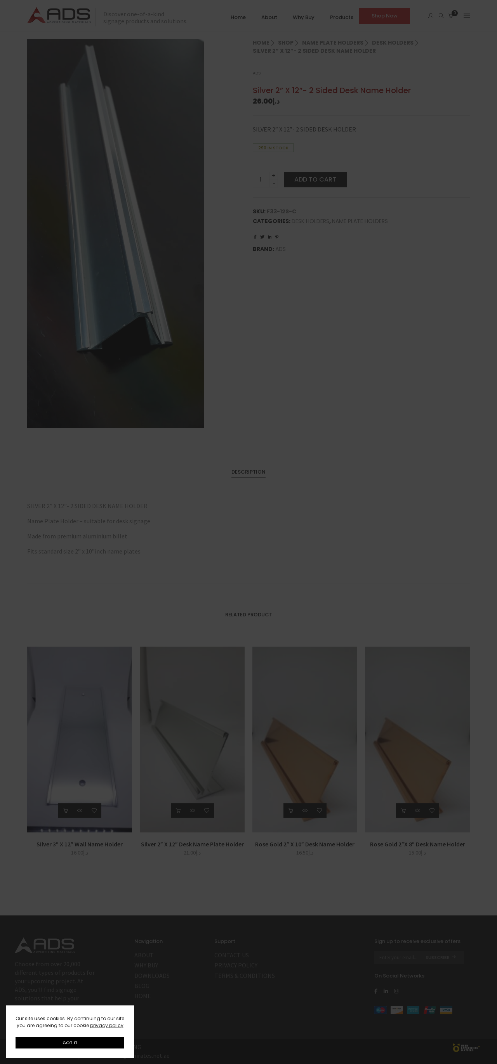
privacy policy (106, 1025)
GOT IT (70, 1043)
